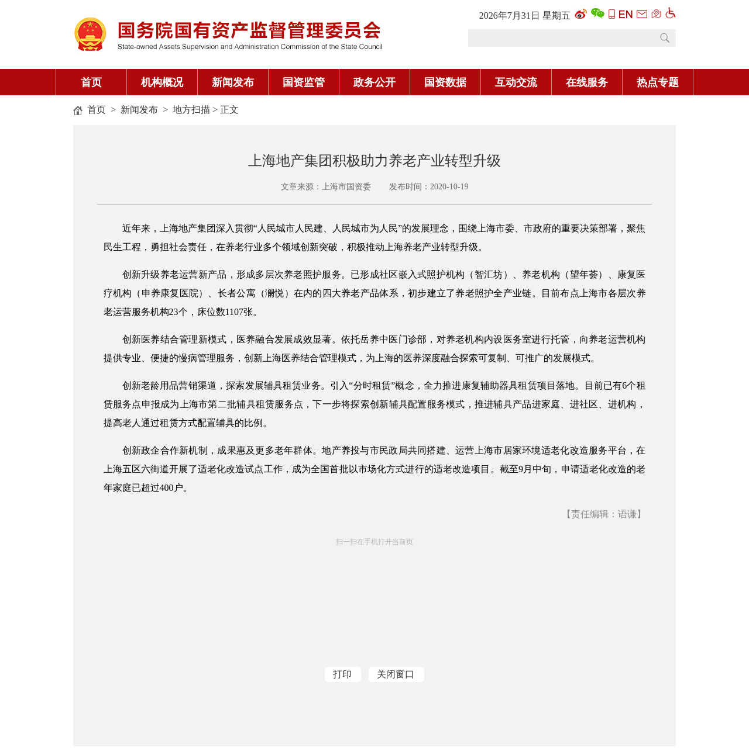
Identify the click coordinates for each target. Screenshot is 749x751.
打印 (342, 674)
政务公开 (374, 82)
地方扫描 (191, 110)
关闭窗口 (395, 674)
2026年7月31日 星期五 (525, 15)
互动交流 (516, 82)
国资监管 (304, 82)
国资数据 (445, 82)
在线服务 (587, 82)
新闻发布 (233, 82)
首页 (91, 82)
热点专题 (658, 82)
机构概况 (162, 82)
